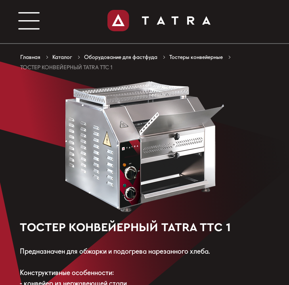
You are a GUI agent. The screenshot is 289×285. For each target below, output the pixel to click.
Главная (30, 57)
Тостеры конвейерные (196, 57)
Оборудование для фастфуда (120, 57)
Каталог (62, 57)
